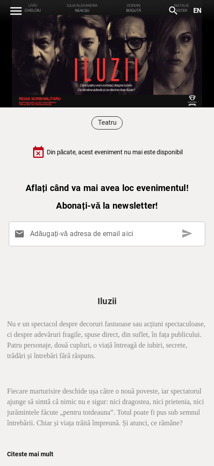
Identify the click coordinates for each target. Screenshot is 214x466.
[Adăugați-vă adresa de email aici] (109, 234)
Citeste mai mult (30, 454)
